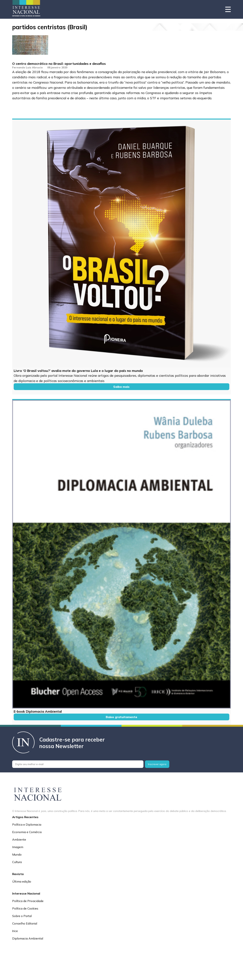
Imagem (17, 847)
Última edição (21, 881)
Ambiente (19, 839)
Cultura (17, 862)
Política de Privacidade (28, 901)
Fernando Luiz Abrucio (27, 67)
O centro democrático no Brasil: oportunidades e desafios (59, 63)
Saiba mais (121, 387)
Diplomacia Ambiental (27, 938)
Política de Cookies (25, 908)
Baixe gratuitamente (121, 717)
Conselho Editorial (24, 923)
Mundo (17, 854)
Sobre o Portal (22, 916)
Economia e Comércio (27, 832)
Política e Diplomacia (26, 824)
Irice (15, 931)
